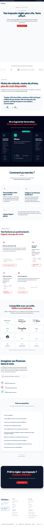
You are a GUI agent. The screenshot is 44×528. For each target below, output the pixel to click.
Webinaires (30, 504)
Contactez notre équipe (22, 456)
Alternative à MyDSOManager (32, 515)
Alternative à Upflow (31, 513)
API (28, 507)
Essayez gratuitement (22, 25)
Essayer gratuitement (22, 482)
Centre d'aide (30, 506)
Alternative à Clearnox (31, 517)
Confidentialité (21, 524)
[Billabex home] (3, 3)
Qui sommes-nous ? (15, 512)
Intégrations (14, 506)
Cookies (33, 524)
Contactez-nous (14, 513)
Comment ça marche (15, 501)
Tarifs (13, 507)
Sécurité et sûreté (30, 501)
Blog (29, 502)
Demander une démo (15, 515)
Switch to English (39, 0)
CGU (16, 524)
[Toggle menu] (43, 3)
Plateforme (14, 504)
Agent (13, 502)
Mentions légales (28, 524)
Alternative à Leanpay (31, 512)
